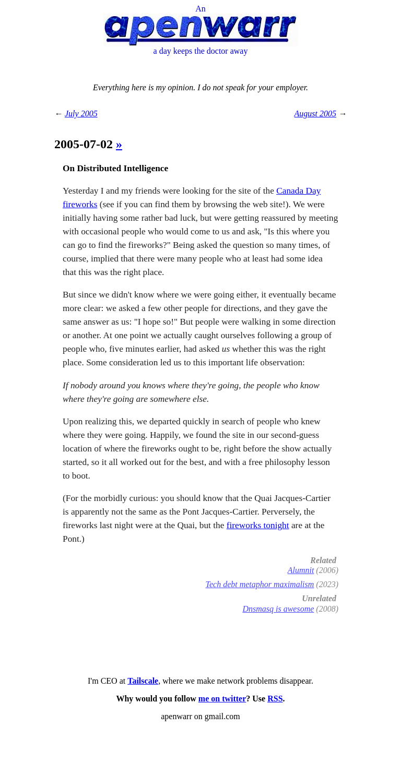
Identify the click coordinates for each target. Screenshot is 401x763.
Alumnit (301, 570)
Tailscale (142, 680)
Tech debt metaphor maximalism (260, 584)
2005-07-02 (85, 144)
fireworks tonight (258, 525)
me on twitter (222, 698)
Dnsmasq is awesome (278, 608)
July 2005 (81, 113)
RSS (274, 698)
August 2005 (315, 113)
